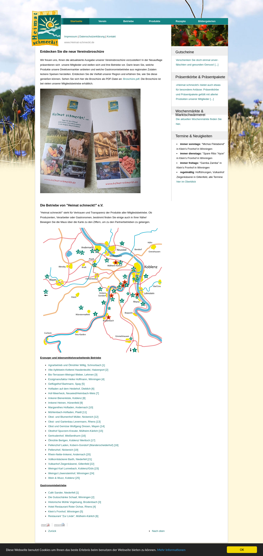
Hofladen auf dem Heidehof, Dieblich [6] (71, 388)
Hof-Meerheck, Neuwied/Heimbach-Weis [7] (73, 393)
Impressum (71, 36)
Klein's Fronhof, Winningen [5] (65, 511)
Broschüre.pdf (131, 78)
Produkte (154, 21)
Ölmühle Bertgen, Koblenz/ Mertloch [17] (71, 440)
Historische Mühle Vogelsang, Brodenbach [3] (74, 502)
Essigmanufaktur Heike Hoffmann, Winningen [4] (76, 379)
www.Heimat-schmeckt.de (79, 42)
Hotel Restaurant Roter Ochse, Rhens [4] (72, 506)
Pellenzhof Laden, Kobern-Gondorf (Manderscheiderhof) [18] (83, 445)
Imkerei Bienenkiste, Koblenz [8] (67, 398)
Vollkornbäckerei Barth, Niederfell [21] (70, 459)
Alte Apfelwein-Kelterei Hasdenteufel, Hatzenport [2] (78, 369)
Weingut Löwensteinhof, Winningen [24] (71, 473)
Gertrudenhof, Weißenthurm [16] (67, 435)
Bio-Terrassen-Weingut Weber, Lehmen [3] (72, 374)
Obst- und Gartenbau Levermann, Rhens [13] (74, 421)
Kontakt (111, 36)
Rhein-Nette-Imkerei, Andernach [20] (69, 454)
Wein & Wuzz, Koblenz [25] (64, 477)
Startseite (76, 21)
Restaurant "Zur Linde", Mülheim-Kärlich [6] (73, 516)
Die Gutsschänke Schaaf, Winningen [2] (71, 497)
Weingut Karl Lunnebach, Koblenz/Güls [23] (73, 468)
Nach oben (158, 530)
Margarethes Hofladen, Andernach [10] (70, 407)
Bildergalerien (207, 21)
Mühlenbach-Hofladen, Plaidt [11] (67, 412)
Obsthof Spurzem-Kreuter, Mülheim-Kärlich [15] (75, 430)
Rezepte (181, 21)
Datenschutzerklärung (92, 36)
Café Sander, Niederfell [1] (63, 492)
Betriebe (128, 21)
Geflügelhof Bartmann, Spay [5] (66, 383)
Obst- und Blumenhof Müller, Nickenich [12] (73, 416)
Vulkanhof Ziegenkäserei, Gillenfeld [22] (71, 463)
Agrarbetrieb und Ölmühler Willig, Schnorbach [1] (76, 365)
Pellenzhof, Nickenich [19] (63, 449)
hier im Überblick (186, 181)
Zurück (52, 530)
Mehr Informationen (171, 550)
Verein (102, 21)
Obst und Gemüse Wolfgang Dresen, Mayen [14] (76, 426)
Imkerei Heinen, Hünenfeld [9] (65, 402)
